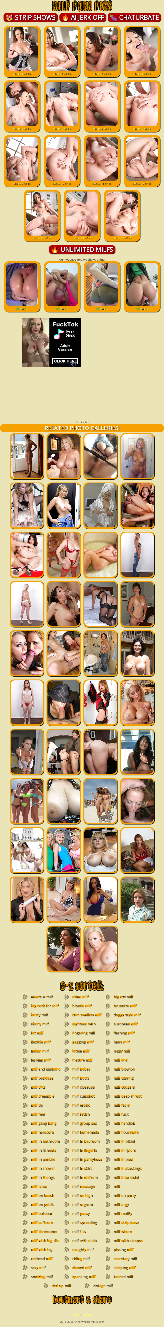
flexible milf (40, 1042)
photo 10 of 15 (62, 181)
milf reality (122, 1213)
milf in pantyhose (87, 1159)
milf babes (81, 1069)
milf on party (124, 1195)
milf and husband (45, 1069)
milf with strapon (128, 1240)
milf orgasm (82, 1204)
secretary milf (125, 1258)
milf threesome (44, 1231)
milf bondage (42, 1078)
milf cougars (124, 1087)
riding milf (81, 1258)
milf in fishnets (43, 1150)
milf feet (38, 1114)
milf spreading (84, 1222)
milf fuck (120, 1114)
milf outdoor (41, 1213)
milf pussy (80, 1213)
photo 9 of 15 (22, 181)
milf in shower (43, 1168)
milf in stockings (127, 1168)
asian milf (80, 996)
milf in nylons (124, 1150)
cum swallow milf (86, 1014)
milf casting (123, 1078)
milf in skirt (82, 1168)
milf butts (80, 1078)
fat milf (37, 1033)
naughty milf (83, 1249)
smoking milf (42, 1276)
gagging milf (82, 1042)
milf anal (120, 1060)
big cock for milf (44, 1005)
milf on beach (42, 1195)
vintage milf (103, 1285)
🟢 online (22, 306)
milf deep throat (127, 1096)
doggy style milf (126, 1014)
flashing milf (123, 1033)
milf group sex (84, 1123)
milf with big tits (45, 1240)
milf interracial (125, 1177)
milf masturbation (122, 1188)
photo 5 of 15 (22, 126)
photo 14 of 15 (82, 236)
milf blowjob (124, 1069)
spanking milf (83, 1276)
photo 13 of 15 (42, 236)
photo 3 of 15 (102, 72)
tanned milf (123, 1276)
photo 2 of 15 (62, 72)
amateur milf (42, 996)
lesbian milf (40, 1060)
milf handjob (124, 1123)
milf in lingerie (84, 1150)
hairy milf (121, 1042)
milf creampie (42, 1096)
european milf (125, 1023)
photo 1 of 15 (22, 72)
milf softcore (42, 1222)
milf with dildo (84, 1240)
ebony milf (40, 1023)
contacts (87, 1314)
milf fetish (80, 1114)
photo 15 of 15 (122, 236)
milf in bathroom (45, 1141)
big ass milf (123, 996)
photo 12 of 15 (142, 181)
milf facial (121, 1105)
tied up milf (61, 1285)
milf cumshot (83, 1096)
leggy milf (121, 1051)
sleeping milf (124, 1267)
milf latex (38, 1186)
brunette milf (124, 1005)
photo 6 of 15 (62, 126)
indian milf (40, 1051)
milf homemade (85, 1132)
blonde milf (81, 1005)
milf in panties (43, 1159)
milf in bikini (124, 1141)
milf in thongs (42, 1177)
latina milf (80, 1051)
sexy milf (38, 1267)
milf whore (122, 1231)
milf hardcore (42, 1132)
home (75, 1314)
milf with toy (41, 1249)
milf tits (79, 1231)
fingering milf (83, 1033)
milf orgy (121, 1204)
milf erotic (81, 1105)
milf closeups (83, 1087)
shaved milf (81, 1267)
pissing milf (123, 1249)
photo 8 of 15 (142, 126)
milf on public (42, 1204)
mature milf (82, 1060)
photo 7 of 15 (102, 126)
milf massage (83, 1186)
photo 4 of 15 (142, 72)
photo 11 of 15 (102, 181)
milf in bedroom (85, 1141)
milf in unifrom (84, 1177)
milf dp (37, 1105)
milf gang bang (43, 1123)
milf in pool (123, 1159)
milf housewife (125, 1132)
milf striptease (125, 1222)
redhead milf (41, 1258)
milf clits (38, 1087)
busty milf (39, 1014)
